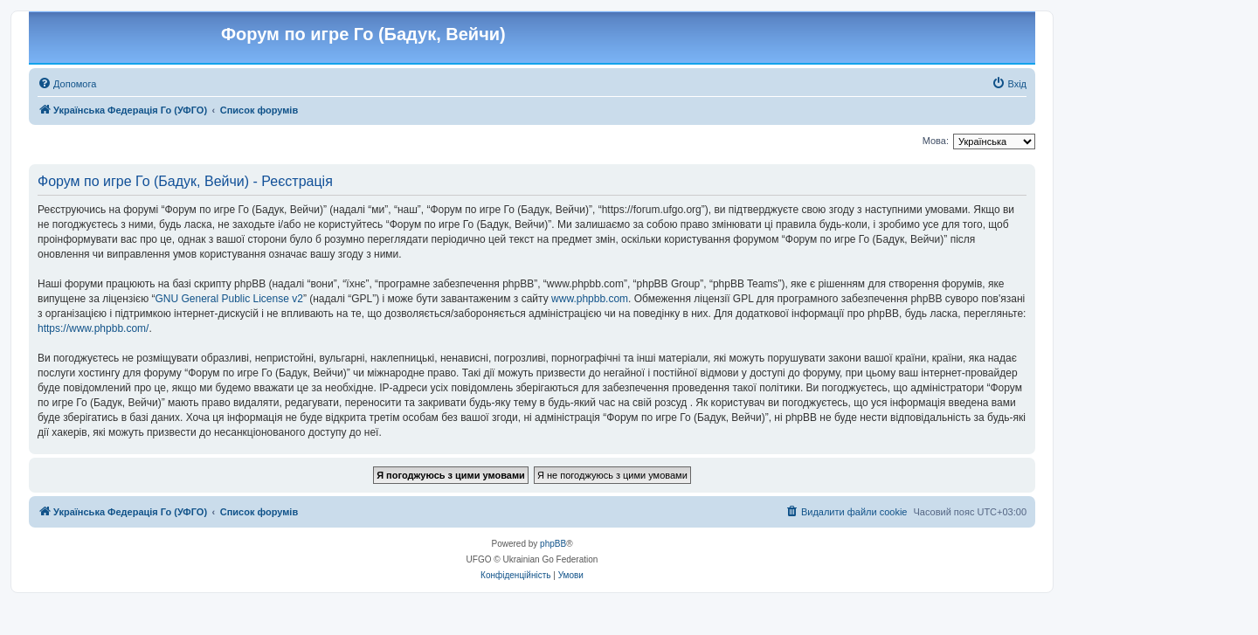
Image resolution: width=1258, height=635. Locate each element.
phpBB (553, 544)
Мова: (936, 140)
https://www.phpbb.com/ (93, 328)
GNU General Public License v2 (228, 299)
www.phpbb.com (589, 299)
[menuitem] (67, 83)
